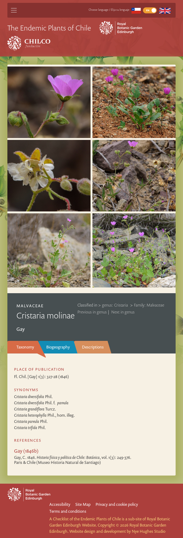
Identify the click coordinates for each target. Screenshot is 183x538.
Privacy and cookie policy (117, 504)
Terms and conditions (67, 511)
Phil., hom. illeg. (44, 415)
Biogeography (58, 347)
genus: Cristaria (115, 305)
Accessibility (59, 504)
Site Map (83, 504)
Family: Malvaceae (149, 305)
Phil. (33, 396)
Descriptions (93, 347)
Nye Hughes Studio (148, 531)
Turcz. (35, 409)
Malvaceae (30, 305)
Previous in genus (92, 312)
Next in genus (123, 312)
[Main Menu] (14, 10)
